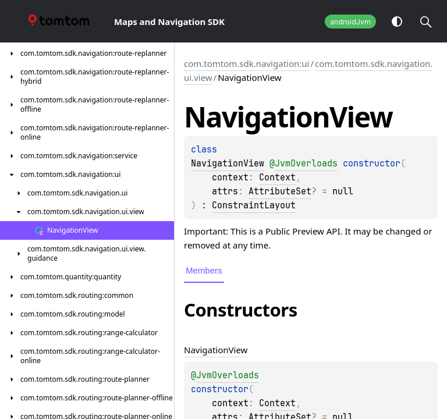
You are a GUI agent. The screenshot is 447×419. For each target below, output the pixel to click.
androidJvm (350, 21)
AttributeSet (280, 191)
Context (277, 177)
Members (204, 270)
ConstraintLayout (254, 205)
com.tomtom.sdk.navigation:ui (246, 63)
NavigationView (227, 163)
